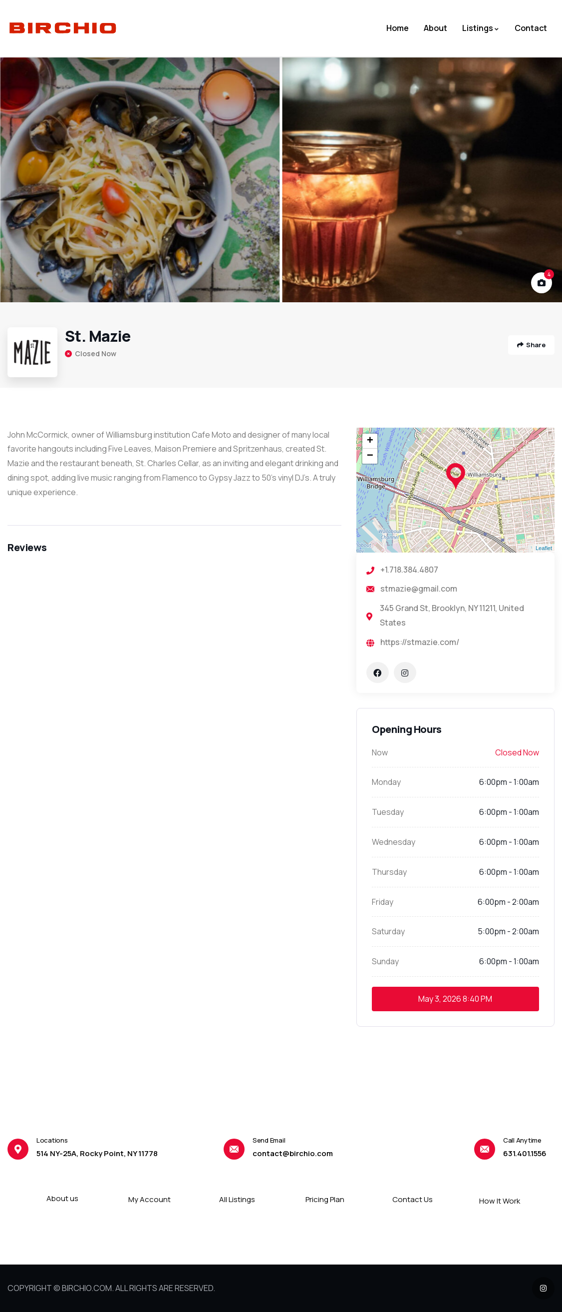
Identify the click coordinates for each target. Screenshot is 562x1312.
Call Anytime (522, 1140)
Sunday (385, 961)
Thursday (389, 871)
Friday (382, 901)
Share (531, 344)
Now (380, 752)
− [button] (370, 456)
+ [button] (370, 441)
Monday (386, 781)
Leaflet (544, 548)
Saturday (388, 931)
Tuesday (388, 811)
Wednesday (393, 841)
